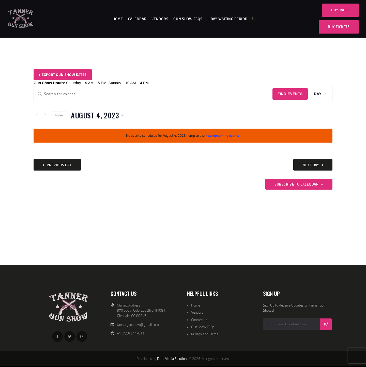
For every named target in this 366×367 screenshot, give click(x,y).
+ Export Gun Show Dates (63, 74)
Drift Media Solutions (172, 358)
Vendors (197, 312)
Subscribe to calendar (296, 184)
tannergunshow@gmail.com (138, 324)
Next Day (311, 164)
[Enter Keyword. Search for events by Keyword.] (153, 94)
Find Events (290, 94)
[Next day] (45, 115)
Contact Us (199, 319)
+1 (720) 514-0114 (131, 333)
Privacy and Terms (204, 333)
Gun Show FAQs (203, 326)
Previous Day (59, 164)
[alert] (183, 136)
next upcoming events (222, 135)
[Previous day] (37, 115)
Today (59, 115)
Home (195, 305)
